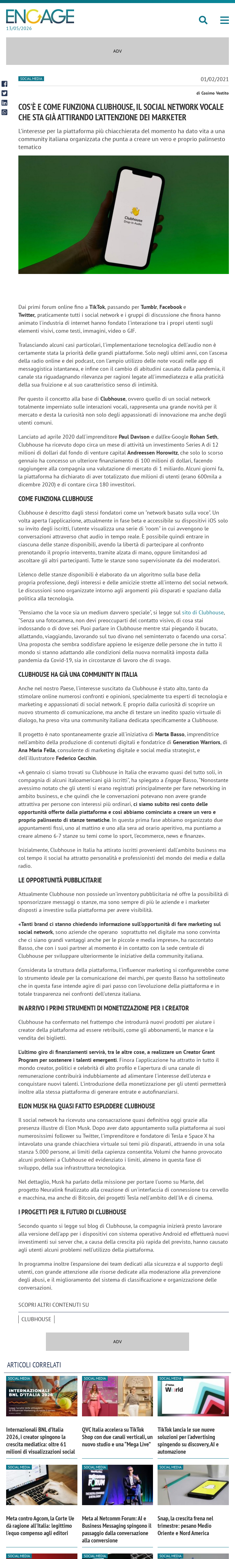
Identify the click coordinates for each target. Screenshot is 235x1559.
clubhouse (36, 1319)
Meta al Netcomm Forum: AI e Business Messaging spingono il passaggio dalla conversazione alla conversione (116, 1529)
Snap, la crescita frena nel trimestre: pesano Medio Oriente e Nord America (185, 1526)
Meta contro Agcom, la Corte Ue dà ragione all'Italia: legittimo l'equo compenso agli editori (40, 1526)
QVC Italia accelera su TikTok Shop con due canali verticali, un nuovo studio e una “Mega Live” (117, 1437)
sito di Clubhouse (203, 612)
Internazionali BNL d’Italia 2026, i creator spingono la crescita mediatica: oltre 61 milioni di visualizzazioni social (40, 1440)
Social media (31, 78)
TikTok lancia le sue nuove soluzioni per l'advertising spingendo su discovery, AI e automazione (188, 1440)
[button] (224, 20)
